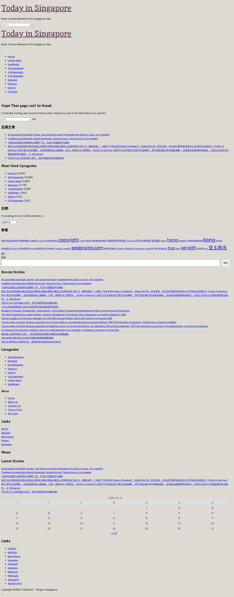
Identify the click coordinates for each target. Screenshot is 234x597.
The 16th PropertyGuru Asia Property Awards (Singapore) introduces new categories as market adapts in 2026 (63, 314)
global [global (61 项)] (147, 240)
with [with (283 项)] (191, 248)
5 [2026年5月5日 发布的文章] (49, 513)
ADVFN (4, 429)
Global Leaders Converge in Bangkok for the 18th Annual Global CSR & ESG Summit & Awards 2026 (56, 318)
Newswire (6, 444)
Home (11, 56)
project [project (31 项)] (67, 248)
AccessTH (13, 579)
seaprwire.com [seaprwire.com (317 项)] (87, 248)
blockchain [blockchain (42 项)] (12, 240)
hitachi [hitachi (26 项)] (164, 241)
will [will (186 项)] (184, 248)
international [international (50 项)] (195, 240)
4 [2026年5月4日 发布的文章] (17, 513)
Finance (12, 83)
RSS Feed (13, 413)
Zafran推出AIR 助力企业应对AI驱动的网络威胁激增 (27, 337)
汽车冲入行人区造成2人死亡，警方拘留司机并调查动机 (36, 158)
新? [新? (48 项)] (3, 253)
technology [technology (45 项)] (160, 248)
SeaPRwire (13, 64)
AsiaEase (13, 568)
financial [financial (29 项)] (131, 240)
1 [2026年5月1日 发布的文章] (146, 507)
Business (12, 80)
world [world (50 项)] (200, 248)
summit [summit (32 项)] (149, 248)
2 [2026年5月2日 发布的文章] (179, 507)
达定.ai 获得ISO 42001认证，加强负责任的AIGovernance (31, 341)
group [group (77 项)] (156, 240)
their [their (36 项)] (178, 248)
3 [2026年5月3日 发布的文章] (212, 507)
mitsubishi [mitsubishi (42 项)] (23, 248)
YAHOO (12, 548)
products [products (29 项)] (59, 248)
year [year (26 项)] (206, 248)
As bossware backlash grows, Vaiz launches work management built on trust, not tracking (59, 134)
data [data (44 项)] (88, 240)
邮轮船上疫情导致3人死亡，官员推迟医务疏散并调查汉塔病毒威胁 (35, 334)
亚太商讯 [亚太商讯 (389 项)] (218, 248)
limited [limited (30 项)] (219, 240)
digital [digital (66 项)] (111, 240)
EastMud (12, 564)
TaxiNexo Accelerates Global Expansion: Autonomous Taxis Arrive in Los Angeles (53, 138)
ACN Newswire (16, 68)
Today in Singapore (36, 8)
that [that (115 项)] (171, 248)
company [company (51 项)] (51, 240)
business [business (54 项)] (24, 240)
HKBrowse (13, 575)
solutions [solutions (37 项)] (128, 248)
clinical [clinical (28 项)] (41, 240)
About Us (13, 402)
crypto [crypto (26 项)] (82, 241)
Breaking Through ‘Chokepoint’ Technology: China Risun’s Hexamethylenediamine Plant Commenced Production (65, 310)
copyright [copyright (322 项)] (68, 240)
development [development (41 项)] (99, 240)
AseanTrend (15, 583)
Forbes (5, 440)
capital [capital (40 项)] (34, 240)
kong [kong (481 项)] (209, 239)
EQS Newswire (15, 76)
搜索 (3, 257)
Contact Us (14, 405)
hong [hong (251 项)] (172, 240)
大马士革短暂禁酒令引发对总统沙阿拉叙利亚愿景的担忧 (29, 306)
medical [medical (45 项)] (6, 248)
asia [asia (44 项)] (3, 240)
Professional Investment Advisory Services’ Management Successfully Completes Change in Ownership (60, 330)
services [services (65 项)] (109, 248)
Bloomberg (7, 436)
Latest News (14, 60)
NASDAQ (6, 433)
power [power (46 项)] (50, 248)
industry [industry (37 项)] (182, 240)
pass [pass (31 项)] (32, 248)
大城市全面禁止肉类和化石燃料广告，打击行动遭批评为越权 (38, 142)
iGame (11, 87)
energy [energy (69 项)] (121, 240)
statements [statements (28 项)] (139, 248)
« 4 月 (114, 533)
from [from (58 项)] (139, 240)
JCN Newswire (15, 72)
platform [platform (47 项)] (41, 248)
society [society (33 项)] (119, 248)
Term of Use (15, 409)
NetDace (13, 572)
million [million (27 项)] (15, 248)
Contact (12, 91)
